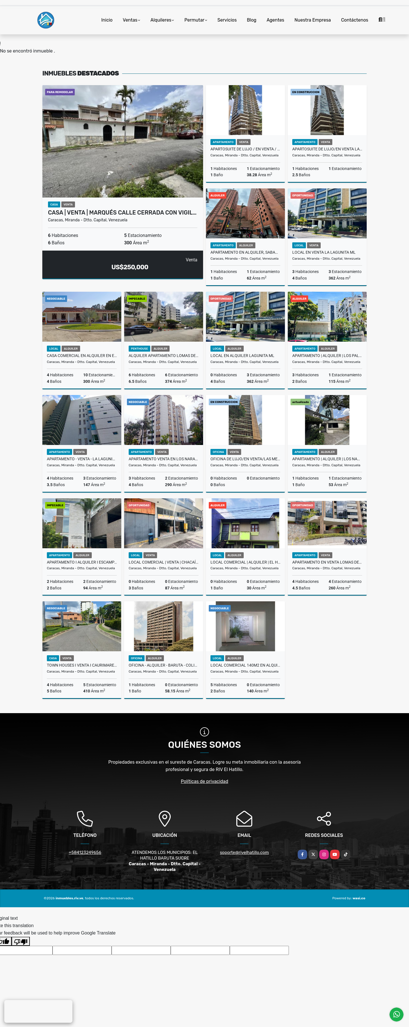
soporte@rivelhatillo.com (244, 852)
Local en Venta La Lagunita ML (324, 252)
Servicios (227, 20)
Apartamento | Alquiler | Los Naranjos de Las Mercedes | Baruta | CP (327, 459)
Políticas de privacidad (204, 781)
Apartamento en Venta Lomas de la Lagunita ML (327, 562)
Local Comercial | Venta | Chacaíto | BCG (164, 562)
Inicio (106, 20)
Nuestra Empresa (313, 20)
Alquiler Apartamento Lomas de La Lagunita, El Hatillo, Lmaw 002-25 (164, 355)
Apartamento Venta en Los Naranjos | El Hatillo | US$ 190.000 (164, 459)
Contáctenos (354, 20)
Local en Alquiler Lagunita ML (242, 355)
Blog (251, 20)
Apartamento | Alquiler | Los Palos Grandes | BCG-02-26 (327, 355)
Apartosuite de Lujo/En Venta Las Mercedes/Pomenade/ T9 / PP (327, 149)
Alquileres (161, 20)
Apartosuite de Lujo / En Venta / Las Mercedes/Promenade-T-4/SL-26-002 (245, 149)
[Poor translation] (21, 941)
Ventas (130, 20)
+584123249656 (85, 852)
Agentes (275, 20)
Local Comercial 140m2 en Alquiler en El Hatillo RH (245, 665)
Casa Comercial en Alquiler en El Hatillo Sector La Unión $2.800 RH (82, 355)
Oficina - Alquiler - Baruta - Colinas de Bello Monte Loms (164, 665)
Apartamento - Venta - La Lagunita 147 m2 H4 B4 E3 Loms (82, 459)
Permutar (194, 20)
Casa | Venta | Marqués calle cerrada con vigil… (122, 212)
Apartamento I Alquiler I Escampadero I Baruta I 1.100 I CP (82, 562)
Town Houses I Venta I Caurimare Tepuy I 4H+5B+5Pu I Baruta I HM (82, 665)
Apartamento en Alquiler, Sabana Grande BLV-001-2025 (245, 252)
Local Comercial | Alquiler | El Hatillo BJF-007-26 (245, 562)
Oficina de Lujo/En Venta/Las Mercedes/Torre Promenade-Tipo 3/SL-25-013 (245, 459)
